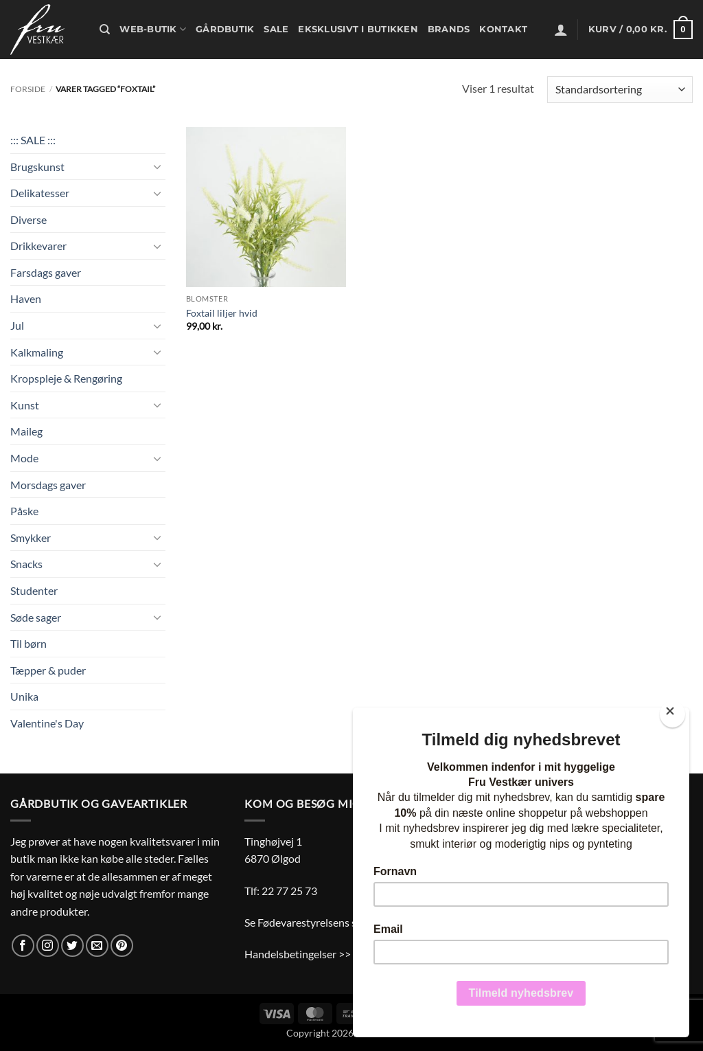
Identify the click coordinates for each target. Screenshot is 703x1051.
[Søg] (105, 29)
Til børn (28, 643)
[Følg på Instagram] (47, 945)
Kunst (24, 404)
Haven (25, 298)
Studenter (34, 590)
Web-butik (152, 29)
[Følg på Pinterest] (122, 945)
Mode (24, 457)
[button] (561, 29)
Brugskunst (37, 166)
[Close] (672, 714)
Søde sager (35, 617)
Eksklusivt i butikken (357, 29)
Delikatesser (39, 192)
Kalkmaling (36, 352)
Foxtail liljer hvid (221, 313)
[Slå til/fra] (157, 166)
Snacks (26, 563)
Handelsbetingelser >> (297, 953)
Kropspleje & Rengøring (66, 378)
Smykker (30, 537)
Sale (276, 29)
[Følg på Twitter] (72, 945)
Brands (449, 29)
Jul (17, 325)
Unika (24, 696)
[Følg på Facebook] (23, 945)
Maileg (26, 431)
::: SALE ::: (33, 139)
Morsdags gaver (48, 484)
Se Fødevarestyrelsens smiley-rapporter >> (345, 922)
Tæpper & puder (48, 670)
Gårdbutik (225, 29)
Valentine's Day (47, 723)
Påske (24, 510)
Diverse (28, 219)
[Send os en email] (97, 945)
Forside (27, 89)
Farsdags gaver (45, 272)
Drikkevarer (38, 245)
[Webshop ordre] (620, 89)
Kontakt (503, 29)
